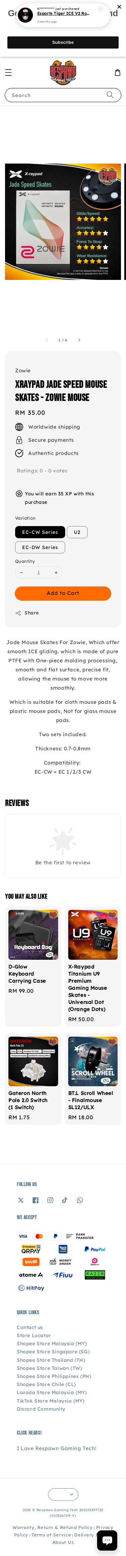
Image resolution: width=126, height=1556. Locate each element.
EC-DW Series (40, 547)
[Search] (110, 95)
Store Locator (34, 1335)
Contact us (30, 1327)
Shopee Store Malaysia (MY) (52, 1344)
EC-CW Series (40, 532)
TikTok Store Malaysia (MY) (51, 1401)
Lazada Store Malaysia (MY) (52, 1392)
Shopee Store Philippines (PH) (54, 1376)
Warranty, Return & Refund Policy (52, 1527)
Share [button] (27, 613)
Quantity (25, 561)
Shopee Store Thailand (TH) (51, 1360)
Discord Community (41, 1409)
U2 (77, 532)
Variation (25, 518)
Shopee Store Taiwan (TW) (49, 1368)
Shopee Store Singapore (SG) (53, 1352)
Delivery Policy (92, 1534)
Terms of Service (51, 1534)
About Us (63, 1542)
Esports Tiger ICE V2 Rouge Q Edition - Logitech (63, 10)
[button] (8, 72)
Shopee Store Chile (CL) (46, 1384)
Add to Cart (63, 593)
